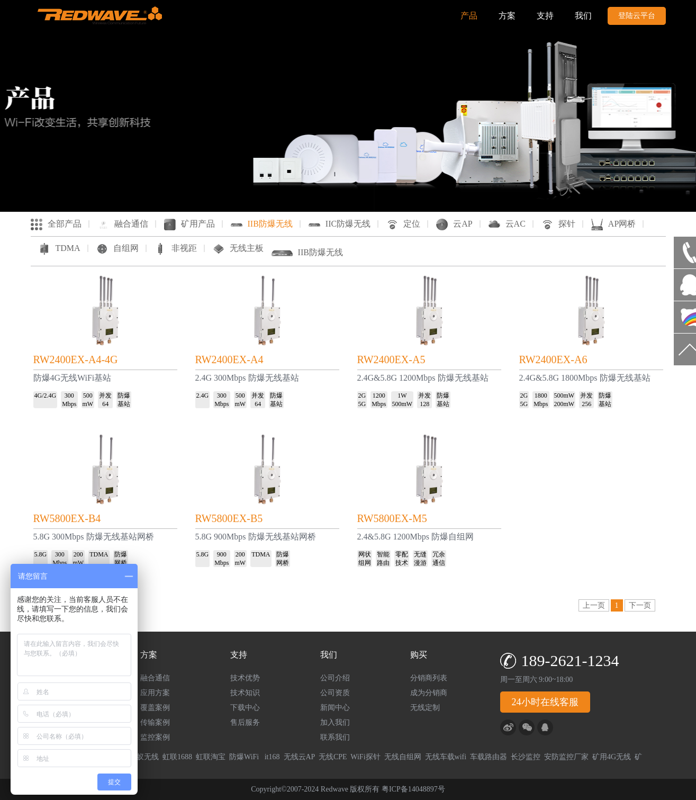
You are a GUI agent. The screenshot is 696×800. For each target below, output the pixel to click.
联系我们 (335, 737)
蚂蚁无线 (144, 757)
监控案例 (155, 737)
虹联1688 (177, 757)
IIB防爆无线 (262, 223)
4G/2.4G (45, 395)
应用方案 (155, 693)
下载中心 (245, 708)
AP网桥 (613, 223)
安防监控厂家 (566, 757)
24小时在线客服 (545, 702)
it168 (272, 757)
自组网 (117, 248)
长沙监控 (525, 757)
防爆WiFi (245, 757)
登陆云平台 (636, 16)
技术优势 (245, 678)
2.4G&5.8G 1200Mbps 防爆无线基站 (423, 377)
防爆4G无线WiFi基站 (72, 377)
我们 (583, 15)
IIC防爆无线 (339, 223)
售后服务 (245, 722)
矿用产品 (189, 223)
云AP (454, 223)
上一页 (594, 605)
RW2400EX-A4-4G (75, 359)
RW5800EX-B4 (67, 518)
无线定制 (425, 708)
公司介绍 (335, 678)
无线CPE (333, 757)
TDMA (59, 248)
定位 (403, 223)
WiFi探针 (365, 757)
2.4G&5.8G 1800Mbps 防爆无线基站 (584, 377)
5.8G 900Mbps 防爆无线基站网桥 (255, 536)
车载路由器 (488, 757)
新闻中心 (335, 708)
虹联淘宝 (210, 757)
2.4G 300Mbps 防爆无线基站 (247, 377)
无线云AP (299, 757)
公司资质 (335, 693)
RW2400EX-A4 (229, 359)
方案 (507, 15)
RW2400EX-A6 (553, 359)
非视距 (176, 248)
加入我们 (335, 722)
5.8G (202, 554)
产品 (468, 15)
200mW (564, 404)
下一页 (640, 605)
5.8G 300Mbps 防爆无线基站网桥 (93, 536)
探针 (558, 223)
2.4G (202, 395)
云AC (507, 223)
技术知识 (245, 693)
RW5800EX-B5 (229, 518)
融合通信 (122, 223)
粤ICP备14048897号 (413, 789)
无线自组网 (402, 757)
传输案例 (155, 722)
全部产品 (56, 223)
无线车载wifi (446, 757)
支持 (545, 15)
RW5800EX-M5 (392, 518)
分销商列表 (428, 678)
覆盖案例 (155, 708)
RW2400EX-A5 (391, 359)
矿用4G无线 (611, 757)
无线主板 (238, 248)
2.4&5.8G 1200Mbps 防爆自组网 (415, 536)
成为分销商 (428, 693)
